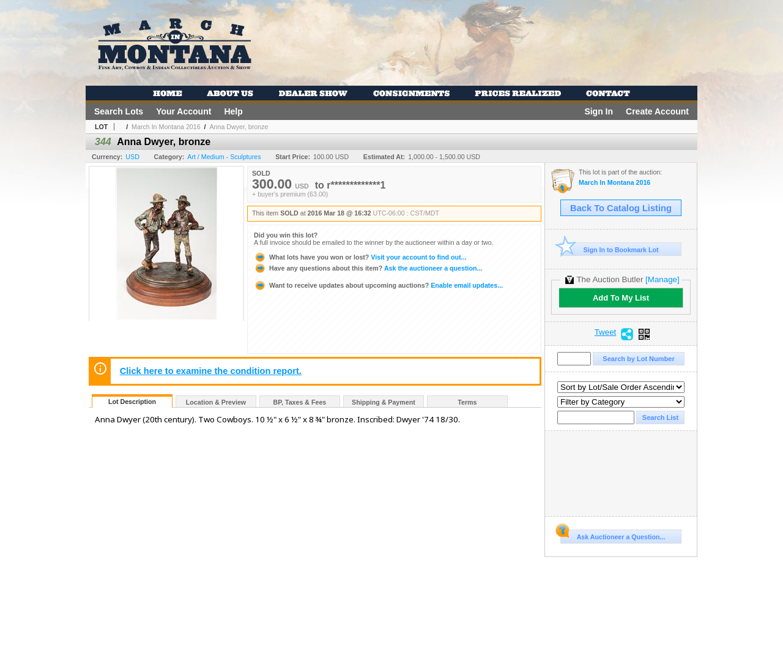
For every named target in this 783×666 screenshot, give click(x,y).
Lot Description (132, 401)
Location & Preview (216, 402)
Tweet (606, 332)
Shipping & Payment (383, 402)
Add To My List (621, 297)
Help (233, 111)
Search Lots (118, 111)
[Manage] (662, 279)
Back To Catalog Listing (621, 208)
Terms (467, 402)
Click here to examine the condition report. (211, 371)
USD (132, 156)
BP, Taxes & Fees (300, 402)
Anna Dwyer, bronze (238, 126)
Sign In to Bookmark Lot (609, 249)
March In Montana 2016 (166, 126)
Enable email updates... (378, 285)
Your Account (183, 111)
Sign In (598, 111)
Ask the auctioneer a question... (368, 268)
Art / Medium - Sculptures (224, 156)
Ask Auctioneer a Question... (612, 535)
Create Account (657, 111)
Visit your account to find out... (360, 257)
